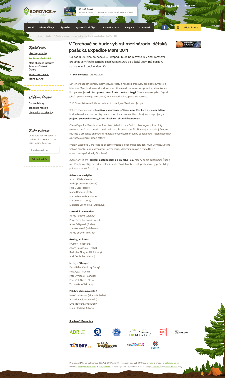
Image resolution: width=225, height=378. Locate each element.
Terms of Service (171, 367)
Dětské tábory (46, 27)
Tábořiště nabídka (38, 107)
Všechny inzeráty (38, 53)
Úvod (30, 27)
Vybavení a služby (85, 27)
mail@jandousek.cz (87, 366)
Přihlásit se (173, 6)
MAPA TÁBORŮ (37, 79)
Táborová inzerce (110, 27)
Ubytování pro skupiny (41, 112)
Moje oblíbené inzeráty (44, 64)
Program (129, 27)
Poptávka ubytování (40, 58)
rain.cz (149, 363)
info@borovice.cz (170, 363)
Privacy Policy (156, 367)
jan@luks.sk (104, 366)
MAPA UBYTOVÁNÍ (39, 74)
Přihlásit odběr (39, 159)
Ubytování (65, 27)
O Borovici (144, 27)
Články (48, 36)
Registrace (189, 5)
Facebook (164, 27)
